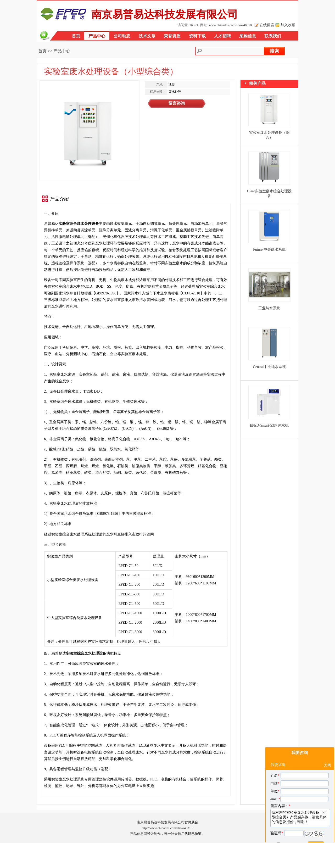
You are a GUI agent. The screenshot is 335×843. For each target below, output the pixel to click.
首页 (76, 36)
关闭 (327, 753)
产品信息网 (138, 834)
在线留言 (267, 25)
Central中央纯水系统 (269, 367)
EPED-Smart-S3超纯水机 (269, 425)
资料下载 (197, 36)
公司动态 (122, 36)
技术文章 (147, 36)
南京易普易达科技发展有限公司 (161, 822)
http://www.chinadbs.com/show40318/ (167, 828)
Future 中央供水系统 (269, 250)
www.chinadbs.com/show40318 (230, 25)
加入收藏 (288, 25)
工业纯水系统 (269, 308)
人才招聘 (222, 36)
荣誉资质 (172, 36)
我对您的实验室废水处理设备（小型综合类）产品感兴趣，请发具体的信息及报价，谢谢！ (300, 805)
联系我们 (272, 36)
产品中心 (96, 36)
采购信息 (247, 36)
